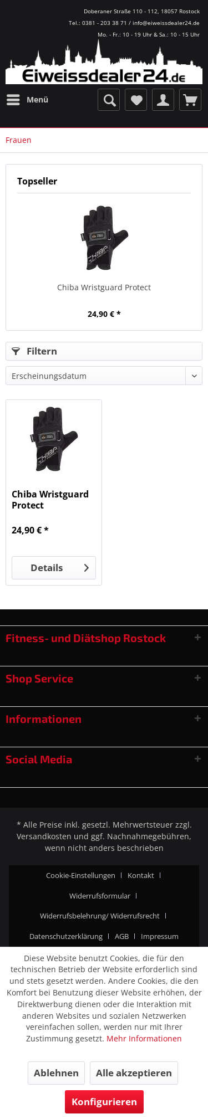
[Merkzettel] (136, 100)
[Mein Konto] (163, 100)
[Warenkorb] (190, 100)
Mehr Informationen (144, 1038)
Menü (27, 98)
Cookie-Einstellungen (80, 875)
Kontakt (141, 875)
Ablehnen (56, 1072)
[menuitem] (27, 100)
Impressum (160, 936)
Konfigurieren (104, 1101)
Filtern (34, 351)
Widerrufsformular (99, 896)
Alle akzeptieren (134, 1072)
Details (60, 566)
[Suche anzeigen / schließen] (109, 100)
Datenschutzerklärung (66, 936)
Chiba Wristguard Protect (104, 287)
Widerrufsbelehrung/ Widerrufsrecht (100, 916)
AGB (122, 936)
